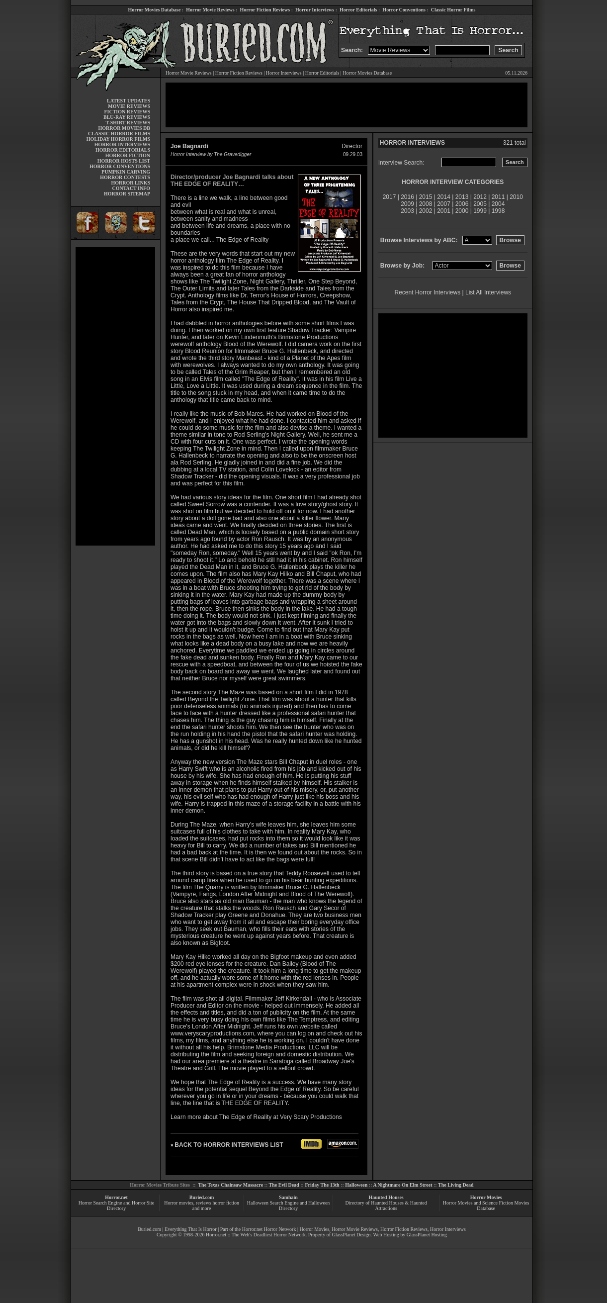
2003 (407, 210)
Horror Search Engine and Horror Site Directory (116, 1205)
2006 (462, 203)
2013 (462, 196)
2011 (498, 196)
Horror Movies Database (154, 9)
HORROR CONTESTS (125, 177)
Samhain (288, 1197)
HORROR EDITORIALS (122, 150)
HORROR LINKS (130, 183)
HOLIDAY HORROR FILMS (118, 139)
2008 (426, 203)
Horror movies (178, 1203)
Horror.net (116, 1197)
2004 (498, 203)
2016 (407, 196)
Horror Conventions (404, 9)
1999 (480, 210)
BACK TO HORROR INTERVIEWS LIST (228, 1144)
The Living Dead (456, 1185)
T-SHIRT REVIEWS (128, 122)
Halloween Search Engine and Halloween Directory (288, 1205)
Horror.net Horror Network (269, 1229)
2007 (443, 203)
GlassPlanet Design (351, 1234)
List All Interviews (488, 292)
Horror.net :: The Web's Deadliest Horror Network (256, 1234)
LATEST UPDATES (128, 100)
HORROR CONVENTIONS (119, 166)
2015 (426, 196)
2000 (462, 210)
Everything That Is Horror (191, 1229)
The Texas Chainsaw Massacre (230, 1185)
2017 (389, 196)
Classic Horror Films (453, 9)
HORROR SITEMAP (127, 193)
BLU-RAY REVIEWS (126, 117)
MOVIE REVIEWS (129, 106)
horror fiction (225, 1203)
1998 (498, 210)
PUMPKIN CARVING (125, 172)
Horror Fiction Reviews (265, 9)
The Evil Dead (284, 1185)
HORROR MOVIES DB (124, 128)
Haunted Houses (385, 1197)
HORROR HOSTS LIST (123, 161)
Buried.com (201, 1197)
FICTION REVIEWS (127, 111)
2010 (516, 196)
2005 (480, 203)
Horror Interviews (314, 9)
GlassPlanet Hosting (427, 1234)
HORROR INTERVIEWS (122, 144)
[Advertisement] (115, 396)
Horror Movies (486, 1197)
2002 (426, 210)
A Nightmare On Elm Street (402, 1185)
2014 (443, 196)
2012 (480, 196)
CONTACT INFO (131, 188)
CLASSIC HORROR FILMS (119, 133)
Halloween (356, 1185)
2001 (443, 210)
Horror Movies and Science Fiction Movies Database (486, 1205)
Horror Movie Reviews (210, 9)
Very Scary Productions (311, 1117)
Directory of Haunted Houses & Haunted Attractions (386, 1205)
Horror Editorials (358, 9)
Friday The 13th (322, 1185)
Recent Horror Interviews (428, 292)
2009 (407, 203)
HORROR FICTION (127, 155)
